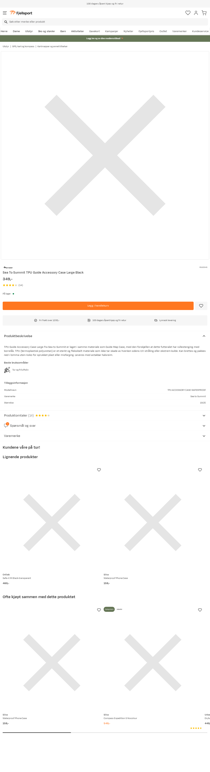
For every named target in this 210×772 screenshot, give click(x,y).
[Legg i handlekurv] (98, 306)
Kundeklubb (95, 727)
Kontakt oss (10, 748)
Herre (4, 31)
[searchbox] (108, 22)
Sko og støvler (46, 31)
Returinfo (9, 732)
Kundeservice (200, 31)
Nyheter (128, 31)
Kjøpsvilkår (110, 766)
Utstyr (29, 31)
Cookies (123, 766)
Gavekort (94, 31)
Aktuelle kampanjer (57, 721)
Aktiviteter (77, 31)
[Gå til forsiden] (21, 13)
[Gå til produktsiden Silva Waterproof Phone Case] (102, 505)
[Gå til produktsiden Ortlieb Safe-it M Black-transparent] (35, 505)
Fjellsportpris (146, 31)
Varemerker (179, 31)
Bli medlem (195, 693)
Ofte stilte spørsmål (15, 721)
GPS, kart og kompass (23, 46)
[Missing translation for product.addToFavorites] (201, 306)
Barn (63, 31)
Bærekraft (94, 743)
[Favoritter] (188, 13)
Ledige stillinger (97, 737)
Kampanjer (111, 31)
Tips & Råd (9, 737)
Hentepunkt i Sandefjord (17, 743)
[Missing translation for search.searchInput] (5, 22)
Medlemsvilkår (97, 732)
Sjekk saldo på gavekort (17, 727)
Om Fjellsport (96, 721)
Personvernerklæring (92, 766)
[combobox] (105, 22)
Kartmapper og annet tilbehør (52, 46)
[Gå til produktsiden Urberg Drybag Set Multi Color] (168, 611)
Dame (16, 31)
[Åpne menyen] (5, 13)
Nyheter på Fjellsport (58, 727)
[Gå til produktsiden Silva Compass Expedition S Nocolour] (102, 611)
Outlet (163, 31)
